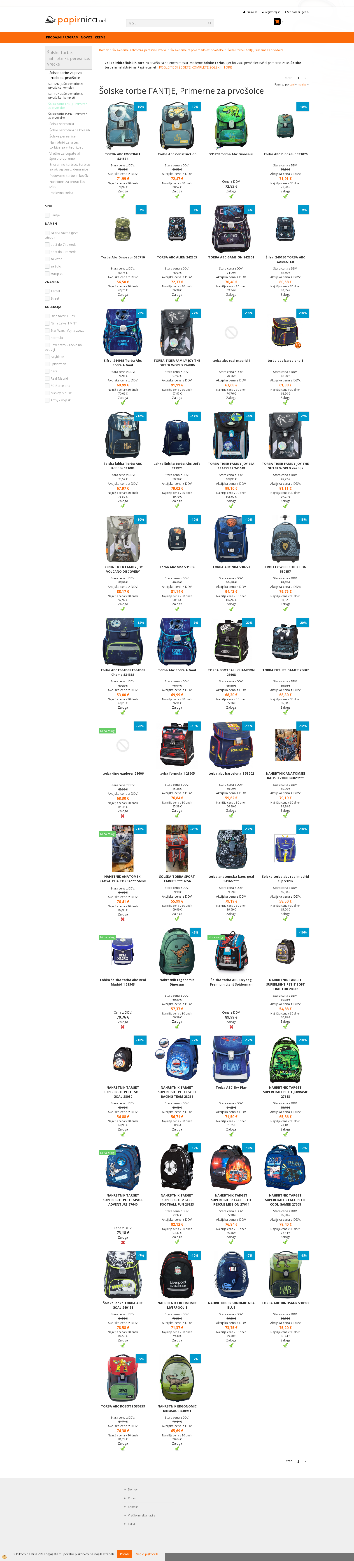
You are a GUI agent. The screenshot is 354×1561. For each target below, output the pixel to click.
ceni (293, 84)
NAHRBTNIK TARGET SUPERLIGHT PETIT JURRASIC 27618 (285, 1092)
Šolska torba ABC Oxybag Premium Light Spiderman (231, 982)
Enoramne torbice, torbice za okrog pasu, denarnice (69, 166)
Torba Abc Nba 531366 (177, 567)
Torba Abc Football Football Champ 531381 (122, 672)
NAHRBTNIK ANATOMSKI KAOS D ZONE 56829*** (285, 775)
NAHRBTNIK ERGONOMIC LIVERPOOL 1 (177, 1305)
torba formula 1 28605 (177, 773)
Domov (104, 50)
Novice (87, 37)
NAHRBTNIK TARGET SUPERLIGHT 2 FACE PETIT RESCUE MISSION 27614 (231, 1199)
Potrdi (124, 1554)
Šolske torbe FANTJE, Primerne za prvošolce (67, 106)
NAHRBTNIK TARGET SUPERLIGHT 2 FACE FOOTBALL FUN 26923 (177, 1199)
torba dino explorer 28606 (123, 773)
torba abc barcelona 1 (285, 360)
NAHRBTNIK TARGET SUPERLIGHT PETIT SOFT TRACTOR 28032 (285, 984)
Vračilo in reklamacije (141, 1515)
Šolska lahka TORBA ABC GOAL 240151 (123, 1305)
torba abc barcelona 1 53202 (231, 773)
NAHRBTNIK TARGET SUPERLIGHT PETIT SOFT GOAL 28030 (123, 1092)
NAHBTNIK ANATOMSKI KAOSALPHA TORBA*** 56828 (123, 878)
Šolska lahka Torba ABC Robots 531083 (123, 465)
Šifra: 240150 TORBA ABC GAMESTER (285, 259)
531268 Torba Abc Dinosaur (231, 154)
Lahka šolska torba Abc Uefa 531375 (177, 465)
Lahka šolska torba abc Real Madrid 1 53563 (123, 982)
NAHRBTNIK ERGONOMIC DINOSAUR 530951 (177, 1408)
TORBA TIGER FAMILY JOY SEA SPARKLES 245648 (231, 465)
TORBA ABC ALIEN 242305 (177, 257)
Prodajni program (62, 37)
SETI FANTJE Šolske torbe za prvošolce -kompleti (65, 86)
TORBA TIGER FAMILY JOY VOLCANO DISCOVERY (123, 569)
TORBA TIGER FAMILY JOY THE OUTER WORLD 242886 (177, 362)
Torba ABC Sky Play (231, 1087)
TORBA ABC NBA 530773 (231, 567)
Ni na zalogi (107, 731)
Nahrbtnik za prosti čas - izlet (68, 184)
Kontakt (133, 1507)
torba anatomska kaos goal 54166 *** (231, 878)
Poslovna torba (61, 192)
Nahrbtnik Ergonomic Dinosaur (177, 982)
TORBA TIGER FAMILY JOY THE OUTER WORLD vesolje (285, 465)
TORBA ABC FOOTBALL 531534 (123, 156)
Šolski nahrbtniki (61, 123)
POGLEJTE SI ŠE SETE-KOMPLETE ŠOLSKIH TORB (195, 67)
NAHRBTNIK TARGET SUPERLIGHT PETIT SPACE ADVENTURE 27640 (123, 1199)
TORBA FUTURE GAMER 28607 (285, 670)
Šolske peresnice (62, 136)
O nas (131, 1498)
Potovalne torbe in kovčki (68, 175)
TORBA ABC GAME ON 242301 (231, 257)
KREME (100, 37)
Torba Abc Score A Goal (177, 670)
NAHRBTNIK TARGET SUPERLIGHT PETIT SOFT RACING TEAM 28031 (177, 1092)
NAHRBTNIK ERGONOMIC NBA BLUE (231, 1305)
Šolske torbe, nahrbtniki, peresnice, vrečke (139, 50)
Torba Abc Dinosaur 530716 (123, 257)
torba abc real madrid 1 (231, 360)
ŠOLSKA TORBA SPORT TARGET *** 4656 (177, 878)
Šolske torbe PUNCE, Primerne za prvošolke (67, 116)
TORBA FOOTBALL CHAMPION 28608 (231, 672)
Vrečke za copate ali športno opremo (64, 155)
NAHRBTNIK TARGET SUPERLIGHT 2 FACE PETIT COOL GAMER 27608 (285, 1199)
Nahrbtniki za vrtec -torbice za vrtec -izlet (66, 144)
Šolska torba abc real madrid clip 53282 (285, 878)
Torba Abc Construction (177, 154)
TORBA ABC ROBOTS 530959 (123, 1406)
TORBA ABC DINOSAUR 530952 (285, 1303)
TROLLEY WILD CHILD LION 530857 (285, 569)
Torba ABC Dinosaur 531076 (285, 154)
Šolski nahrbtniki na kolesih (69, 130)
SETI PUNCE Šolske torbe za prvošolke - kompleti (65, 95)
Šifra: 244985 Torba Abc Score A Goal (123, 362)
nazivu (303, 84)
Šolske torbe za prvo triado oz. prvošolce (65, 75)
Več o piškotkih (147, 1554)
